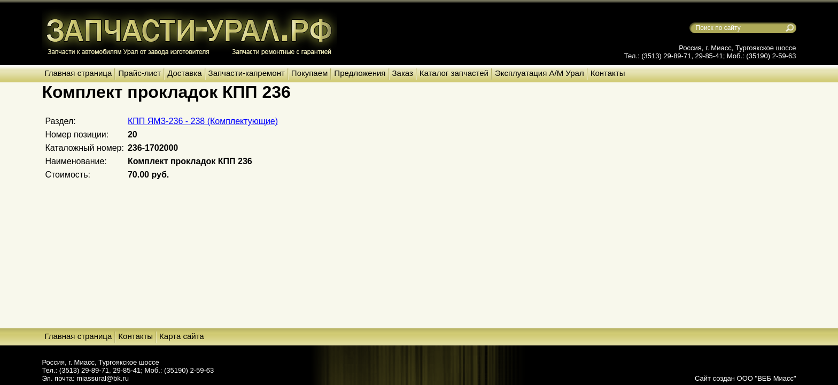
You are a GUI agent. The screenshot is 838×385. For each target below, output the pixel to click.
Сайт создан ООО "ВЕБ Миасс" (745, 378)
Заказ (402, 73)
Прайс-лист (139, 73)
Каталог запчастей (454, 73)
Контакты (608, 73)
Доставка (184, 73)
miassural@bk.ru (102, 378)
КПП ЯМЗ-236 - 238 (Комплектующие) (203, 121)
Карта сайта (181, 336)
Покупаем (309, 73)
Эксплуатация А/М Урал (539, 73)
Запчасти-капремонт (246, 73)
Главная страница (78, 73)
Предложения (359, 73)
